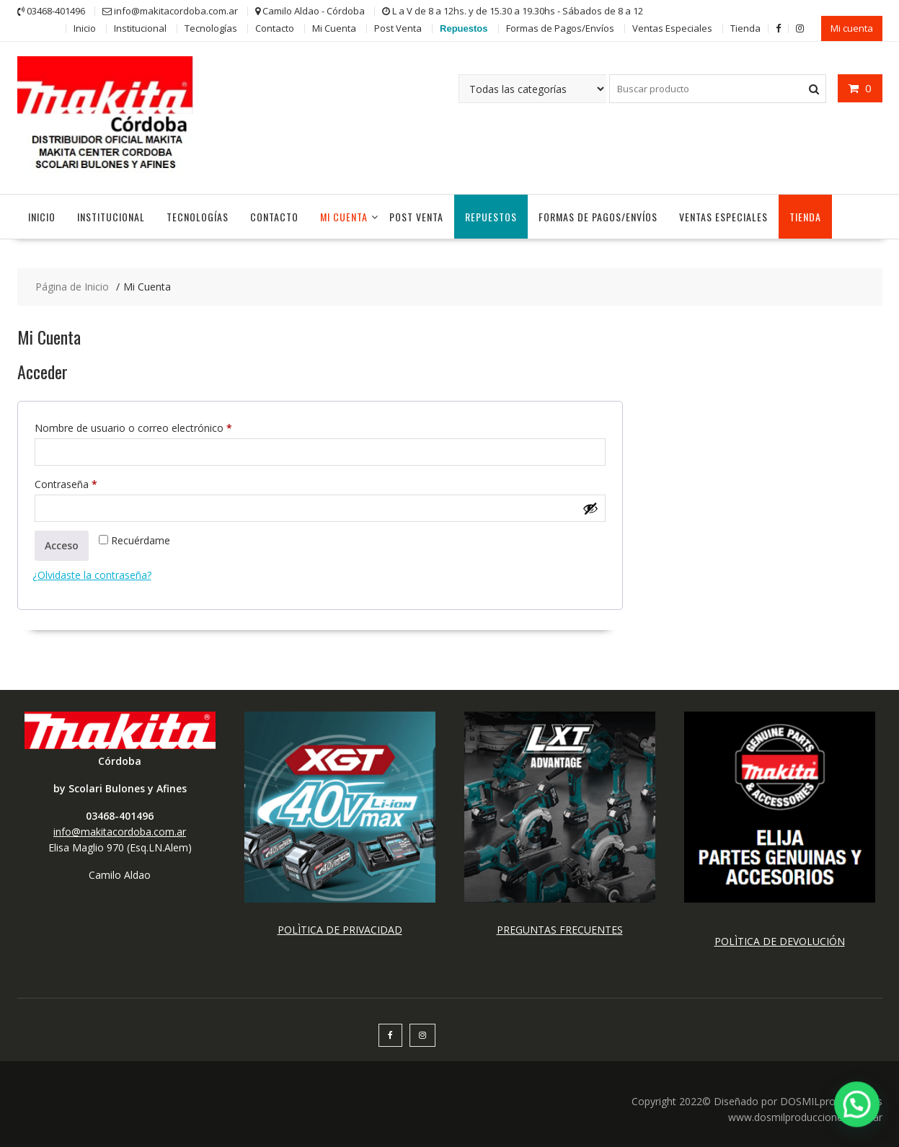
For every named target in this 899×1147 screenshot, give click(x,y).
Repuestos (463, 28)
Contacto (274, 28)
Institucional (140, 28)
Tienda (745, 28)
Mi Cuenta (334, 28)
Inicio (85, 28)
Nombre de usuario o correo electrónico (159, 426)
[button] (857, 1104)
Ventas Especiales (672, 28)
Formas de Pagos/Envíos (560, 28)
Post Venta (398, 28)
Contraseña (92, 482)
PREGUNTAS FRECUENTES (560, 929)
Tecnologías (211, 28)
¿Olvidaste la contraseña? (91, 575)
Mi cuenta (852, 28)
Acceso (62, 545)
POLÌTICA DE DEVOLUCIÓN (779, 941)
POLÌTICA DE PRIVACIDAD (340, 929)
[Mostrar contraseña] (590, 508)
